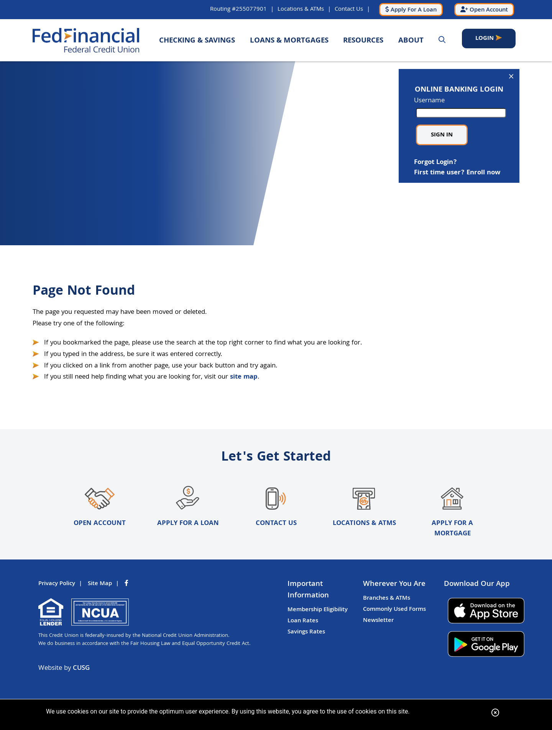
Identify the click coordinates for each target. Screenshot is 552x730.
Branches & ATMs (386, 599)
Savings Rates (306, 632)
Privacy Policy (56, 584)
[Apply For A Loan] (408, 9)
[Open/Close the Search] (442, 40)
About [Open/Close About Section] (411, 41)
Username (459, 107)
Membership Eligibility (318, 610)
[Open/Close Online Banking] (511, 77)
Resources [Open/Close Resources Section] (363, 41)
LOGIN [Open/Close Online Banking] (486, 40)
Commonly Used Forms (394, 610)
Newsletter (378, 621)
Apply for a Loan (188, 507)
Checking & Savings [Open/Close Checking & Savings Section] (197, 41)
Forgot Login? (435, 162)
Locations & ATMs (297, 9)
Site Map (100, 584)
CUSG (81, 669)
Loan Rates (303, 621)
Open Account (100, 507)
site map (244, 377)
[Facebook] (127, 584)
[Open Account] (483, 9)
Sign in (442, 135)
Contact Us (346, 9)
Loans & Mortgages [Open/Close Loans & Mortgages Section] (289, 41)
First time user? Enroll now (457, 172)
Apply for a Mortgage (452, 513)
